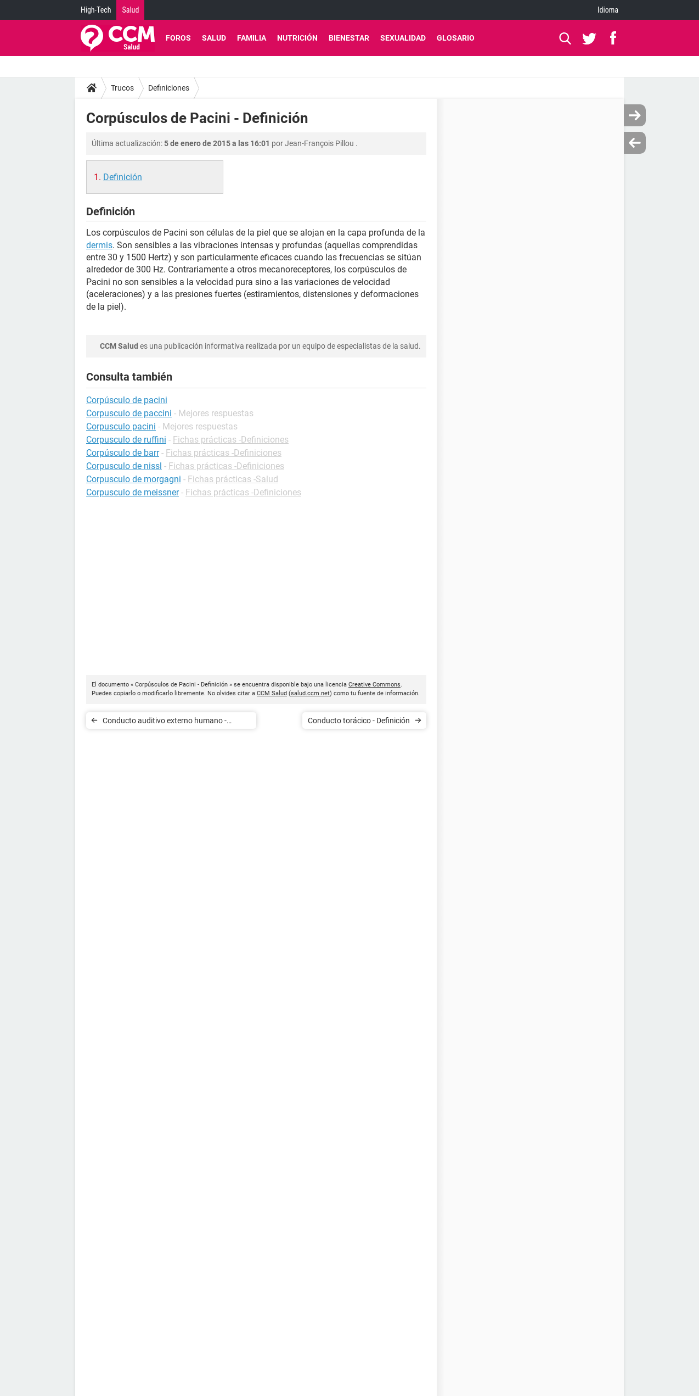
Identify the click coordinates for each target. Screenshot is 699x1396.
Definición (122, 177)
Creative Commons (374, 684)
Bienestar (349, 37)
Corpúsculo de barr (122, 453)
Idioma (607, 9)
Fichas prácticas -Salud (233, 479)
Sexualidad (403, 37)
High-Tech (96, 9)
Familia (251, 37)
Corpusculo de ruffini (126, 439)
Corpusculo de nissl (124, 466)
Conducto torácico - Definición (359, 720)
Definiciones (168, 87)
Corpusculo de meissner (132, 492)
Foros (178, 37)
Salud (130, 9)
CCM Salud (272, 693)
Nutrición (297, 37)
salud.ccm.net (310, 693)
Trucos (122, 87)
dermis (99, 245)
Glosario (456, 37)
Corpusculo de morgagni (133, 479)
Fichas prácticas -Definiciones (231, 439)
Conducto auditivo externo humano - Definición (165, 722)
